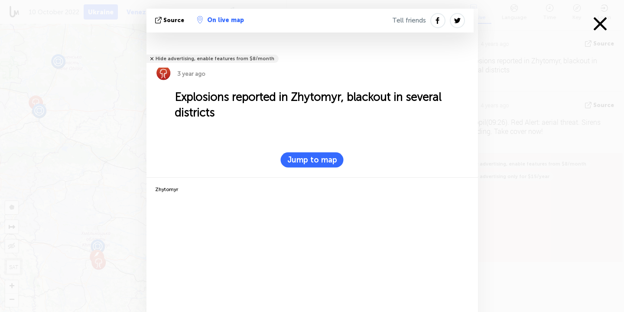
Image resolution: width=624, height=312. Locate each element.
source (170, 20)
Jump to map (312, 160)
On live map (220, 20)
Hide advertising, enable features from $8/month (215, 59)
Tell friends (409, 20)
